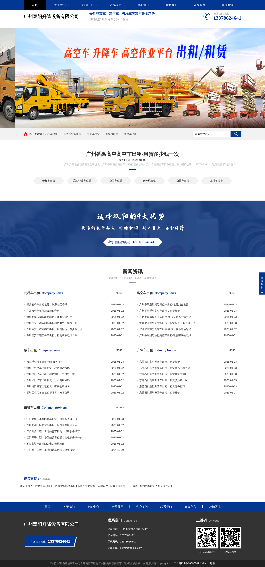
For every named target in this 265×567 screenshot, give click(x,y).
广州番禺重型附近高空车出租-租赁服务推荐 (163, 304)
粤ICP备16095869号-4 (191, 563)
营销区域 (227, 5)
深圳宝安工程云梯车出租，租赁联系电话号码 (51, 335)
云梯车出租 (51, 133)
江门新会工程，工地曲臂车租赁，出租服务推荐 (53, 431)
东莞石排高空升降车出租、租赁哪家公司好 (163, 374)
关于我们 (60, 5)
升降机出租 (112, 133)
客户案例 (143, 5)
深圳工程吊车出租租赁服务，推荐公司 (48, 392)
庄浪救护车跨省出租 (64, 486)
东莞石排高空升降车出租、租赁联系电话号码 (164, 367)
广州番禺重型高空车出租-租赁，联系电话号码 (165, 316)
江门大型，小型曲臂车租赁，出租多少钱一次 (51, 418)
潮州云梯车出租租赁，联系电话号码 (46, 304)
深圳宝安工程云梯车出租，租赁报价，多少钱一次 (54, 329)
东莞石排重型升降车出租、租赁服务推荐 (162, 386)
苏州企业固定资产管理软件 (92, 486)
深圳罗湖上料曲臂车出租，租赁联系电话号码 (51, 425)
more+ (120, 293)
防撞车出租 (130, 133)
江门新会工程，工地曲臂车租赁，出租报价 (50, 449)
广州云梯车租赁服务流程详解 (42, 310)
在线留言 (199, 5)
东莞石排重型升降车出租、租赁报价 (159, 392)
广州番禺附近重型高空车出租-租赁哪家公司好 (165, 335)
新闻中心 (88, 5)
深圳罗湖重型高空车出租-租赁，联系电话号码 (165, 329)
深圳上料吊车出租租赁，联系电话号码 (48, 367)
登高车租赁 (93, 133)
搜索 (236, 134)
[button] (129, 125)
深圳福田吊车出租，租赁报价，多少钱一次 (50, 374)
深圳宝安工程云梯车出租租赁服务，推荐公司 (51, 323)
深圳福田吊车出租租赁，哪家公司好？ (48, 386)
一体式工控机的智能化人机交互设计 (150, 486)
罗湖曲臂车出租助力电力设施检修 (45, 443)
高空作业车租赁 (72, 133)
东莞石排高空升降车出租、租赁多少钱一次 (163, 380)
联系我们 (171, 5)
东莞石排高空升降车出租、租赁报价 (159, 361)
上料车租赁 (216, 180)
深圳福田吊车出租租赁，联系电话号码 (48, 380)
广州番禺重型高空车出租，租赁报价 (159, 310)
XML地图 (210, 563)
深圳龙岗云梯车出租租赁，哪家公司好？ (49, 316)
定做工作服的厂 (119, 486)
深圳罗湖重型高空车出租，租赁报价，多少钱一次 (167, 323)
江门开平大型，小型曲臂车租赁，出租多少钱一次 (54, 437)
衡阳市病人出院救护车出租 (35, 486)
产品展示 (116, 5)
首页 (35, 5)
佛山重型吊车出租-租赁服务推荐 (44, 361)
